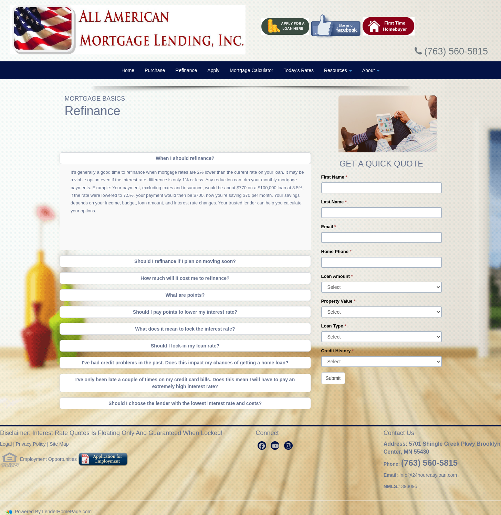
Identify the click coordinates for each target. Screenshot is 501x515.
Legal (6, 444)
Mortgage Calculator (251, 70)
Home (128, 70)
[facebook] (262, 445)
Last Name (334, 201)
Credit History (337, 350)
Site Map (59, 444)
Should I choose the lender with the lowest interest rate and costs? (185, 403)
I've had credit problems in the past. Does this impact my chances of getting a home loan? (185, 362)
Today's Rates (298, 70)
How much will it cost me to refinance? (184, 278)
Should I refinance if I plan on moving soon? (185, 261)
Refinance (186, 70)
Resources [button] (338, 70)
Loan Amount (337, 276)
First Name (334, 177)
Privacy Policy (31, 444)
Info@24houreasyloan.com (428, 475)
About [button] (370, 70)
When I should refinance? (185, 158)
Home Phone (336, 251)
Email (328, 226)
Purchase (155, 70)
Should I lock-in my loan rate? (185, 346)
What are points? (185, 295)
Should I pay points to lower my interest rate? (185, 312)
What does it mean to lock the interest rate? (185, 329)
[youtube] (275, 445)
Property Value (338, 301)
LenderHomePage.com (67, 511)
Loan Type (333, 326)
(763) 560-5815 (429, 462)
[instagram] (288, 445)
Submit (333, 378)
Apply (213, 70)
